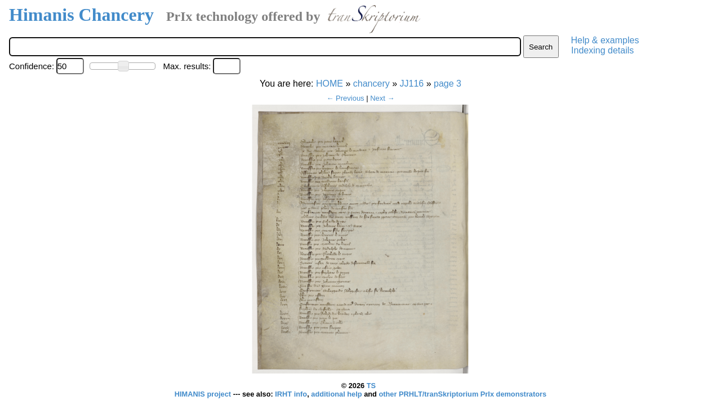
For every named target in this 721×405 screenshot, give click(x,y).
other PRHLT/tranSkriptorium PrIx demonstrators (462, 394)
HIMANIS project (204, 394)
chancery (371, 83)
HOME (329, 83)
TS (371, 385)
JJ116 (412, 83)
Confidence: (31, 66)
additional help (337, 394)
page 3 (447, 83)
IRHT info (291, 394)
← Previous (345, 98)
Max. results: (187, 66)
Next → (382, 98)
